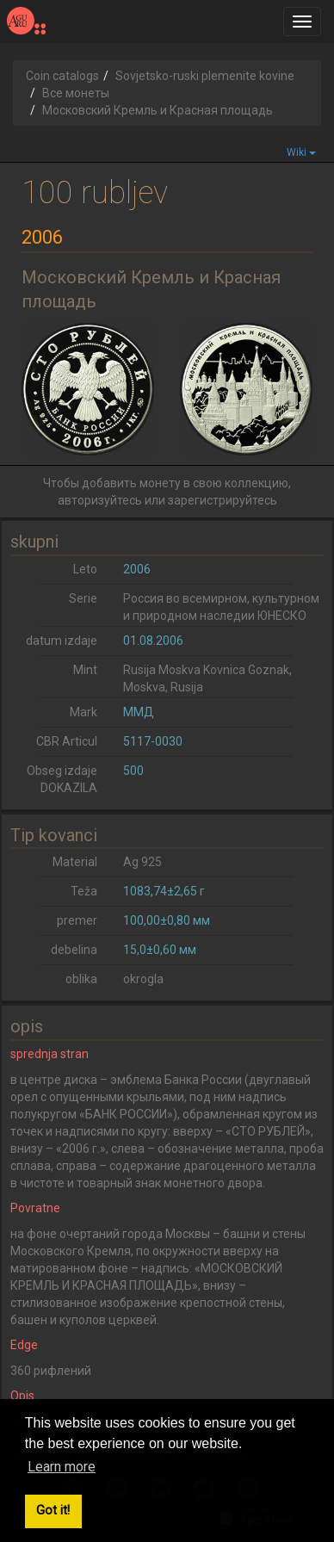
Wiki (301, 152)
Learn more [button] (62, 1466)
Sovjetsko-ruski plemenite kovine (204, 76)
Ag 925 (142, 862)
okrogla (143, 979)
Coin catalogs (62, 76)
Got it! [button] (53, 1510)
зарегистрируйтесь (222, 500)
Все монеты (75, 93)
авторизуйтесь (100, 500)
